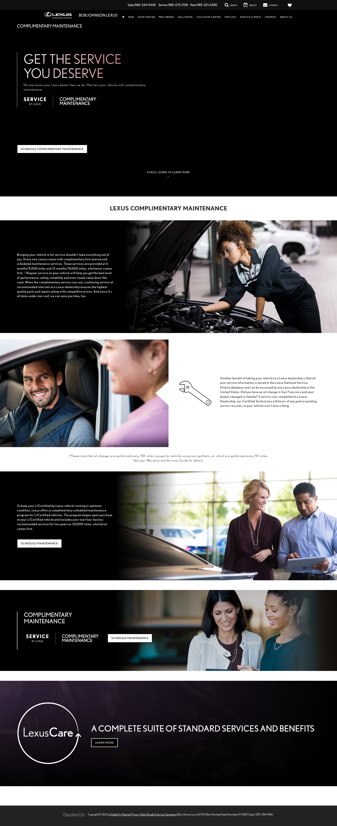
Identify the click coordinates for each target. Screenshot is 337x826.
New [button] (131, 17)
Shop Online (146, 17)
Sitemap (126, 814)
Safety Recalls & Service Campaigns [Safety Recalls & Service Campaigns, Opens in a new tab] (158, 814)
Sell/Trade (185, 17)
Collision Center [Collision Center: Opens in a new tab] (208, 17)
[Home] (123, 17)
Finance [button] (270, 17)
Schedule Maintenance (39, 543)
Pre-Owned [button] (166, 17)
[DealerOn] (74, 814)
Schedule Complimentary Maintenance (52, 149)
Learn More (104, 742)
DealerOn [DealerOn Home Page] (115, 814)
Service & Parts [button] (250, 17)
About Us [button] (286, 17)
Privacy (135, 814)
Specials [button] (230, 17)
